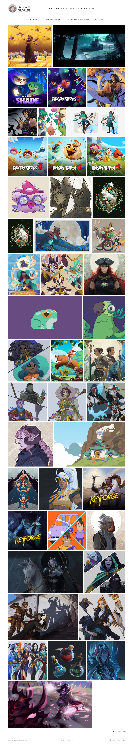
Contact (82, 8)
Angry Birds (100, 20)
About (73, 8)
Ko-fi (92, 8)
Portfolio (54, 8)
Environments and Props (78, 20)
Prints (64, 8)
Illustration (33, 20)
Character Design (52, 20)
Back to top (68, 740)
